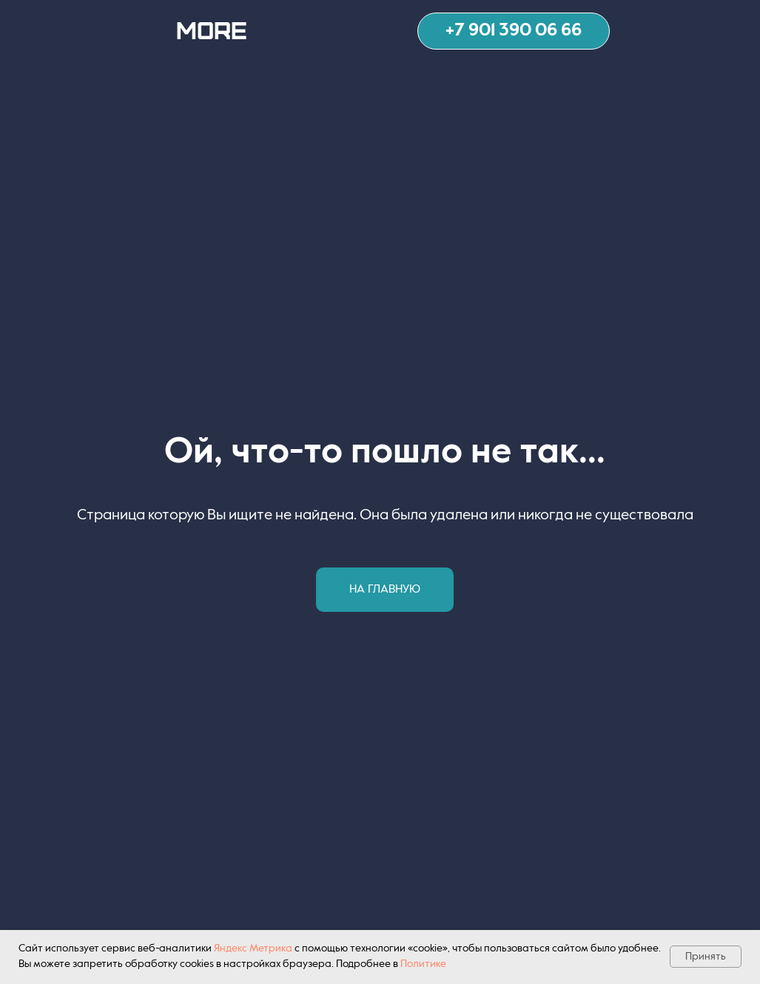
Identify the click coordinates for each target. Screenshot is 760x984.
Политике (423, 964)
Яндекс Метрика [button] (253, 948)
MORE (211, 29)
